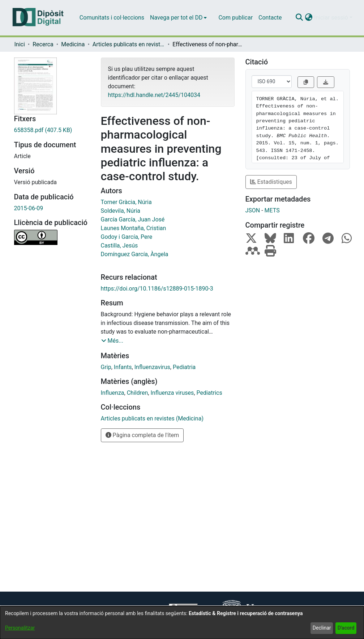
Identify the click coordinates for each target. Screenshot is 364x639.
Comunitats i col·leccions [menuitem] (112, 17)
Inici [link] (19, 44)
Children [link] (137, 392)
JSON (252, 210)
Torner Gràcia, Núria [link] (126, 202)
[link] (52, 130)
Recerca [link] (43, 44)
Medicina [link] (73, 44)
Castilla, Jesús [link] (119, 245)
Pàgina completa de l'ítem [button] (142, 435)
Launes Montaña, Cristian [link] (133, 228)
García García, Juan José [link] (133, 219)
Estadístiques (271, 181)
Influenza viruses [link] (172, 392)
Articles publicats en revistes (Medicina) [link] (129, 44)
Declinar (322, 628)
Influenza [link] (112, 392)
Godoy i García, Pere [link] (127, 236)
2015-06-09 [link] (28, 208)
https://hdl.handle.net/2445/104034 (154, 95)
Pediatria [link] (184, 367)
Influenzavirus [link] (152, 367)
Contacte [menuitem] (270, 17)
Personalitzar (20, 628)
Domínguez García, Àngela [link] (134, 254)
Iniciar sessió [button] (332, 17)
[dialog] (182, 622)
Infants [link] (123, 367)
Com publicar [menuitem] (235, 17)
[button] (299, 17)
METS (272, 210)
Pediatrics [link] (209, 392)
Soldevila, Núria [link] (121, 210)
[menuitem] (178, 17)
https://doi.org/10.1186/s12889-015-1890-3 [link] (157, 288)
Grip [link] (106, 367)
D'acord (346, 628)
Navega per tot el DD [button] (176, 17)
